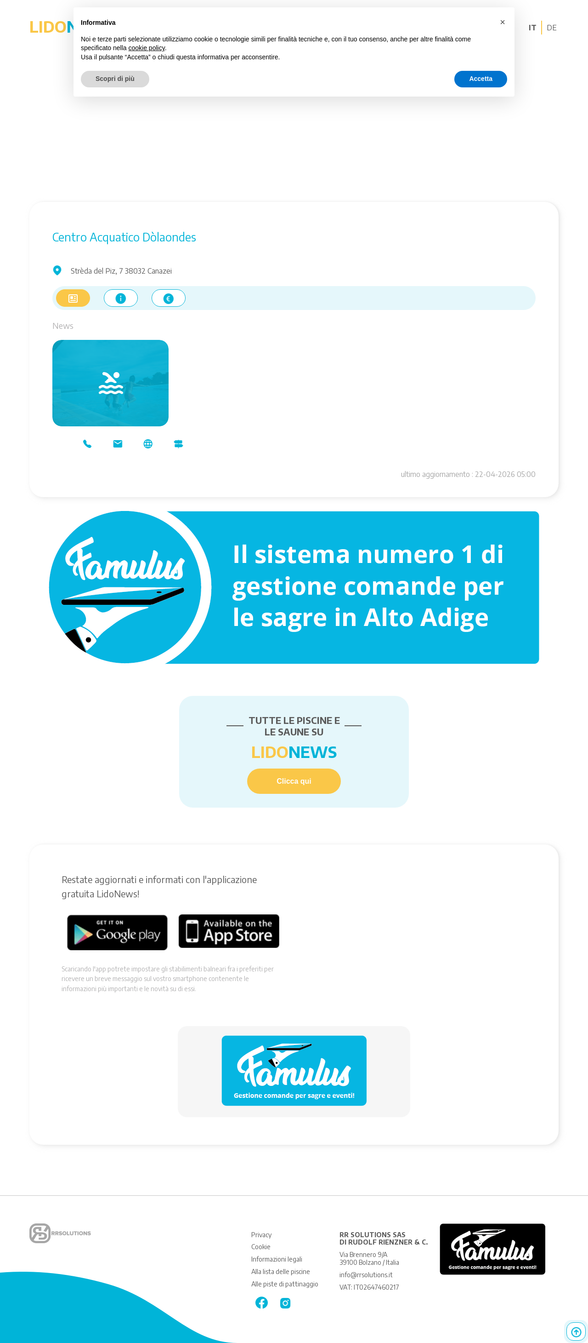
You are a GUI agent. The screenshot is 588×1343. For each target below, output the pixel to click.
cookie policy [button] (147, 48)
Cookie (261, 1247)
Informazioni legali (276, 1259)
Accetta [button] (480, 78)
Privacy (261, 1235)
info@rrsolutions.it (366, 1275)
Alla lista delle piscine (280, 1271)
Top (576, 1331)
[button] (502, 22)
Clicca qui (294, 781)
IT (533, 27)
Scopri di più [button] (115, 78)
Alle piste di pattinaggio (284, 1284)
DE (552, 27)
